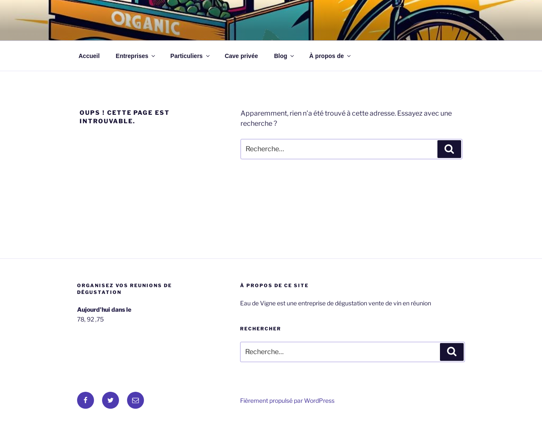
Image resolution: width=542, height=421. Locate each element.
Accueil (89, 56)
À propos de (330, 56)
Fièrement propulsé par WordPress (287, 400)
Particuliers (190, 56)
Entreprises (136, 56)
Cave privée (241, 56)
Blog (284, 56)
